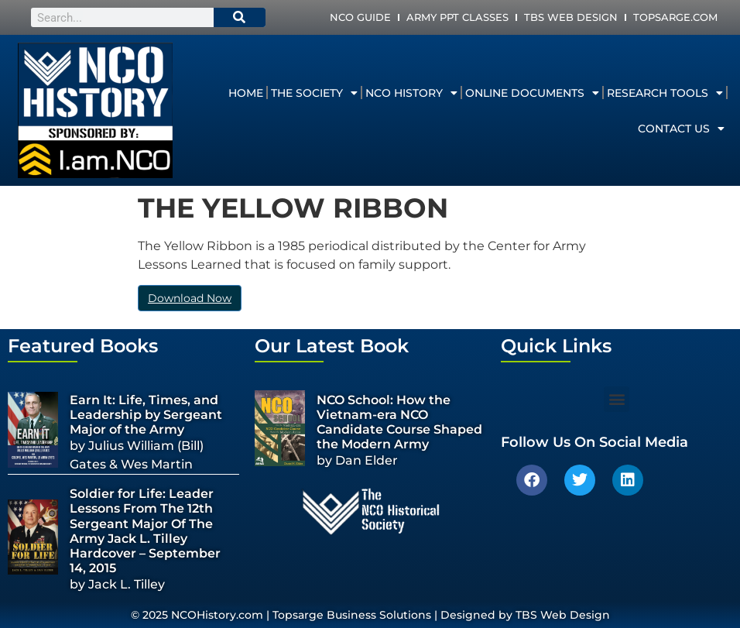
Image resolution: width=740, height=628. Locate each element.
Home (245, 93)
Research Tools (665, 93)
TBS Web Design (571, 17)
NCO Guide (360, 17)
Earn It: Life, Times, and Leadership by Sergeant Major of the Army (146, 415)
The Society (314, 93)
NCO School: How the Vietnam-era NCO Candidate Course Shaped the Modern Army (399, 422)
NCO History (411, 93)
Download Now (189, 298)
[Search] (240, 17)
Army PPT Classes (457, 17)
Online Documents (532, 93)
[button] (616, 399)
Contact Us (681, 128)
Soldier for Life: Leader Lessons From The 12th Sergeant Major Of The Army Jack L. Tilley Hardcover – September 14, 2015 (145, 530)
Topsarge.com (675, 17)
